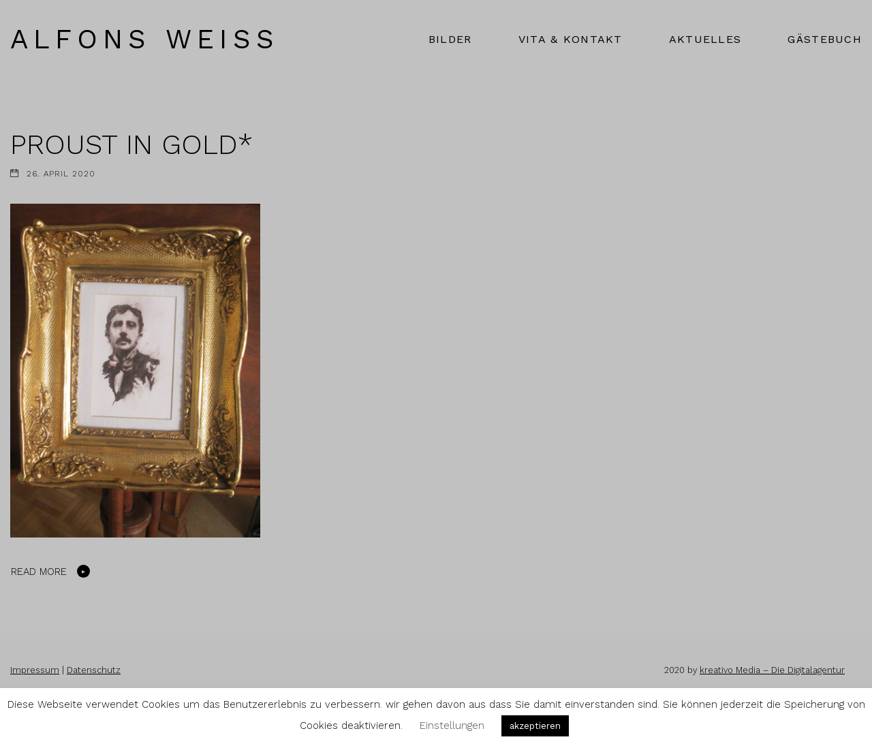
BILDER (450, 39)
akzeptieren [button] (535, 726)
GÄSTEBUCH (825, 39)
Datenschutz (94, 670)
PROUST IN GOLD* (131, 144)
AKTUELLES (705, 39)
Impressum (34, 670)
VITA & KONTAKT (570, 39)
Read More (39, 571)
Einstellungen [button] (452, 725)
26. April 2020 (61, 173)
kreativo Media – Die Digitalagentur (772, 670)
